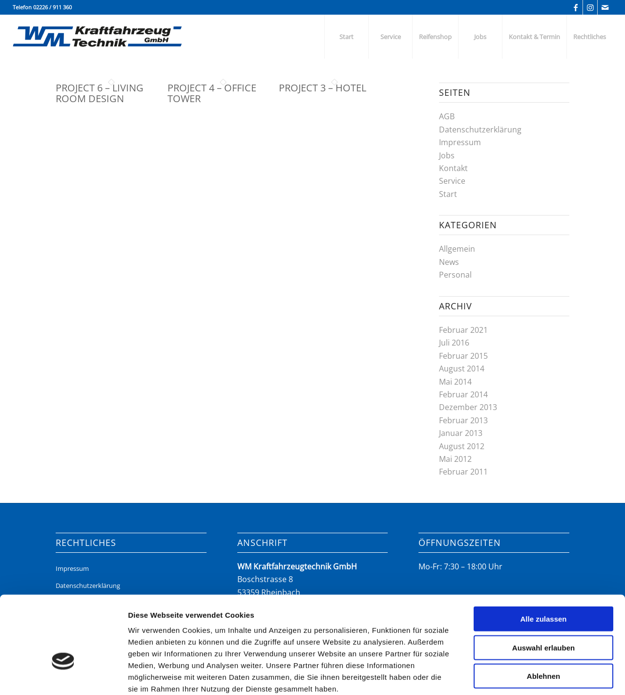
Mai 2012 (455, 459)
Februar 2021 (463, 330)
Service (452, 180)
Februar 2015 (463, 355)
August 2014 (461, 368)
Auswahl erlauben (543, 585)
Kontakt (453, 168)
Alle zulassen (543, 556)
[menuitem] (346, 37)
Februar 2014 (463, 394)
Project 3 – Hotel (322, 87)
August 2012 (461, 446)
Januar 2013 (460, 433)
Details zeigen (517, 676)
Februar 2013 (463, 420)
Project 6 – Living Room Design (100, 93)
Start (448, 194)
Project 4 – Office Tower (211, 93)
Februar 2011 (463, 471)
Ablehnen (543, 613)
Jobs (447, 155)
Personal (455, 274)
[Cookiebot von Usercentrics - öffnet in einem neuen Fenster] (63, 676)
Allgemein (457, 248)
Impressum (460, 142)
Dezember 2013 (468, 407)
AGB (447, 116)
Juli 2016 (454, 342)
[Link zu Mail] (605, 7)
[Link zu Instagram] (590, 7)
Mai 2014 (455, 381)
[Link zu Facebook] (575, 7)
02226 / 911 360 (52, 7)
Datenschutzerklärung (480, 129)
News (449, 262)
